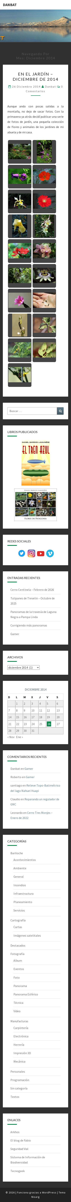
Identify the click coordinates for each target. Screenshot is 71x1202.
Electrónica (20, 1036)
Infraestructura (23, 893)
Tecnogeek (17, 1171)
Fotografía (17, 954)
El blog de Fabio (20, 1140)
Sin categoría (18, 1088)
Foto (16, 977)
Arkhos (15, 1132)
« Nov (10, 737)
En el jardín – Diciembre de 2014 (36, 76)
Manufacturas (19, 1021)
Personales (17, 1071)
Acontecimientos (24, 860)
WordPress (49, 1192)
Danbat (50, 86)
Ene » (19, 737)
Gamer (14, 634)
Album (17, 960)
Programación (19, 1080)
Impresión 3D (22, 1053)
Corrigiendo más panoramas (28, 625)
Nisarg (35, 1197)
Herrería (18, 1045)
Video (16, 1011)
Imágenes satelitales (27, 935)
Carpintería (20, 1028)
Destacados (17, 945)
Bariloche (16, 853)
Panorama (20, 986)
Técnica (18, 1003)
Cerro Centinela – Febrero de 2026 (32, 590)
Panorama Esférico (25, 994)
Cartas (17, 927)
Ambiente (19, 868)
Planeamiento (22, 902)
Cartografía (18, 920)
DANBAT (10, 4)
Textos (14, 1097)
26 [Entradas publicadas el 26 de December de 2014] (49, 724)
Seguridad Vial (19, 1149)
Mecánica (19, 1061)
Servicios (19, 910)
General (18, 876)
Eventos (18, 969)
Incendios (19, 885)
